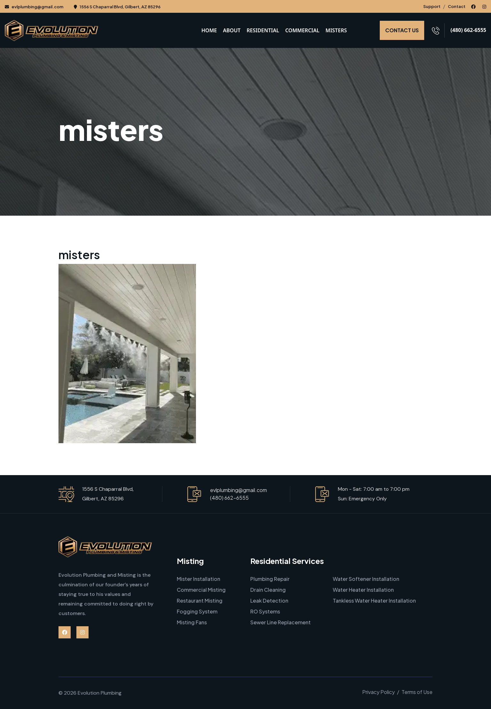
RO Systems (265, 611)
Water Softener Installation (366, 578)
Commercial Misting (201, 589)
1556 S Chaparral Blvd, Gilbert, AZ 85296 (117, 6)
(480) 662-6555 (468, 29)
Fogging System (197, 611)
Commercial (302, 30)
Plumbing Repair (270, 578)
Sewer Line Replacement (280, 622)
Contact (456, 6)
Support (431, 6)
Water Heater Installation (363, 589)
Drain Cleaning (268, 589)
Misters (336, 30)
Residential (262, 30)
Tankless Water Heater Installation (374, 600)
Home (209, 30)
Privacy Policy (378, 692)
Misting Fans (192, 622)
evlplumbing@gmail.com (34, 6)
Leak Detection (269, 600)
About (232, 30)
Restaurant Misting (199, 600)
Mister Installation (198, 578)
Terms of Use (417, 692)
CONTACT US (402, 30)
